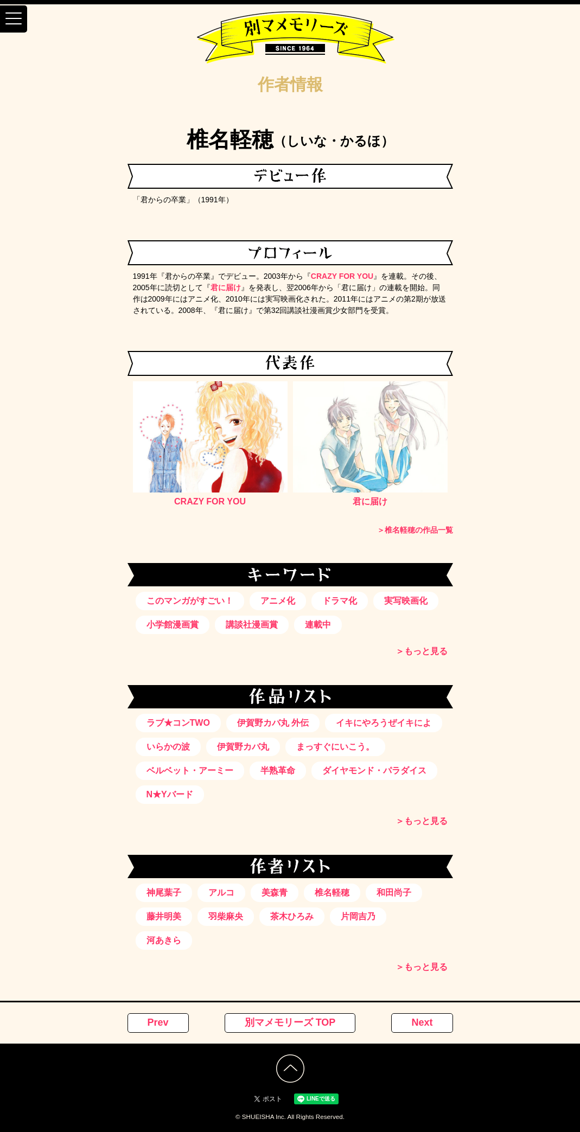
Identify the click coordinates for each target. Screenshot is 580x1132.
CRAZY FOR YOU (342, 276)
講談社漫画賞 (252, 624)
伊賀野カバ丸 (243, 746)
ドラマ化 (339, 600)
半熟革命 (277, 770)
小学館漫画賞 (172, 624)
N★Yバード (169, 794)
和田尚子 (394, 892)
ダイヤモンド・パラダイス (374, 770)
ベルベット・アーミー (189, 770)
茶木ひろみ (292, 916)
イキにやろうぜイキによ (383, 722)
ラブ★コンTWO (178, 722)
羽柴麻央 (225, 916)
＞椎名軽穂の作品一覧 (415, 530)
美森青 (275, 892)
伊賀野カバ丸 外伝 (273, 722)
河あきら (163, 940)
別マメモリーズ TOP (290, 1022)
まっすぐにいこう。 (335, 746)
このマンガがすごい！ (189, 600)
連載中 (318, 624)
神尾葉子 (163, 892)
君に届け (226, 287)
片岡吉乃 (358, 916)
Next (421, 1022)
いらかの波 (168, 746)
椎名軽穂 (332, 892)
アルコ (221, 892)
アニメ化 (277, 600)
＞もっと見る (422, 651)
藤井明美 (163, 916)
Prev (158, 1022)
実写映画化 (406, 600)
